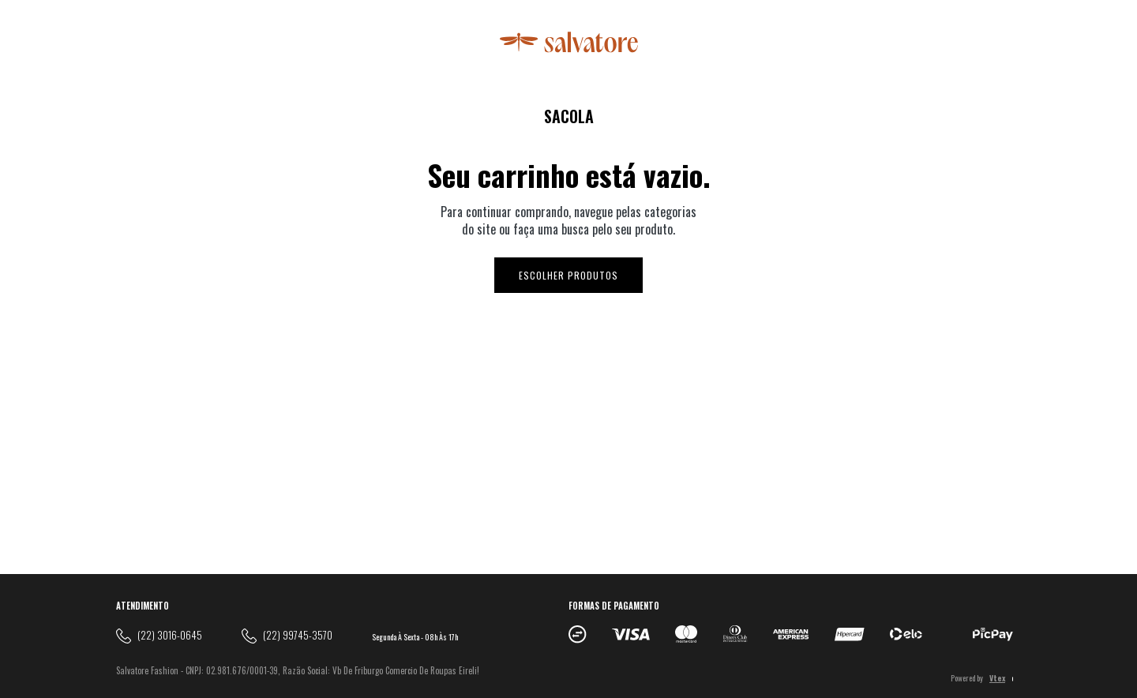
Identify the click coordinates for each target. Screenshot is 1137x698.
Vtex (997, 678)
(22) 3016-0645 (169, 635)
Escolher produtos (568, 275)
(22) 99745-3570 (297, 635)
